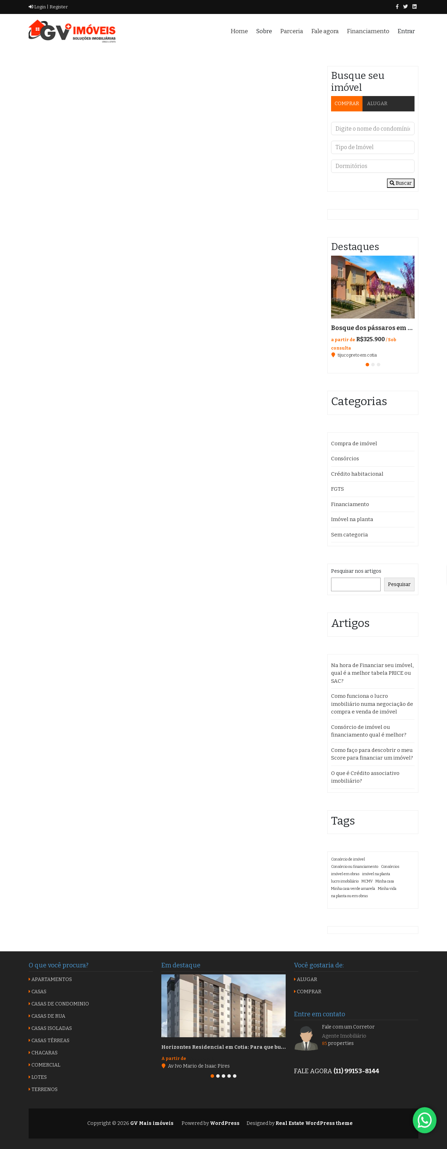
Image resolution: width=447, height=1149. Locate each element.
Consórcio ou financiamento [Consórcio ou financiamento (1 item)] (354, 866)
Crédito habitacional (357, 474)
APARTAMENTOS (50, 979)
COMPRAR (347, 104)
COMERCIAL (44, 1065)
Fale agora (325, 31)
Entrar (406, 31)
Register (58, 6)
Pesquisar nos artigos (356, 571)
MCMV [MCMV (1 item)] (367, 881)
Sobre (264, 31)
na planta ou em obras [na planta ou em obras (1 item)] (349, 896)
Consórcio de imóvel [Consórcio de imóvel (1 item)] (348, 859)
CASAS (37, 992)
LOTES (38, 1077)
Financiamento (368, 31)
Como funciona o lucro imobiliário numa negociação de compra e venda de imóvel (372, 704)
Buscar (401, 183)
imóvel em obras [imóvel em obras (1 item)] (345, 874)
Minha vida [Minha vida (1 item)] (387, 888)
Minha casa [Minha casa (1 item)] (384, 881)
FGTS (337, 489)
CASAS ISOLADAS (50, 1028)
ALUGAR (377, 104)
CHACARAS (43, 1053)
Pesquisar (399, 584)
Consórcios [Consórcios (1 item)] (390, 866)
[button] (367, 364)
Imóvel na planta (352, 519)
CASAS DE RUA (47, 1016)
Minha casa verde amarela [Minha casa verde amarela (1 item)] (353, 888)
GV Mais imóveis (151, 1123)
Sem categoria (349, 535)
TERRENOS (43, 1089)
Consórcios (345, 458)
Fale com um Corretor (348, 1027)
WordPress (225, 1123)
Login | (39, 6)
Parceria (291, 31)
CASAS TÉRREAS (49, 1041)
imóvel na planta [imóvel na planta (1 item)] (376, 874)
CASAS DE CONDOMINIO (59, 1004)
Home (239, 31)
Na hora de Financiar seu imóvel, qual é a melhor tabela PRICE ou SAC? (372, 673)
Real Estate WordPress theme (313, 1123)
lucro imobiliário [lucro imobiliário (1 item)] (345, 881)
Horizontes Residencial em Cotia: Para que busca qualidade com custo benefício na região (279, 1047)
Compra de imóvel (354, 443)
